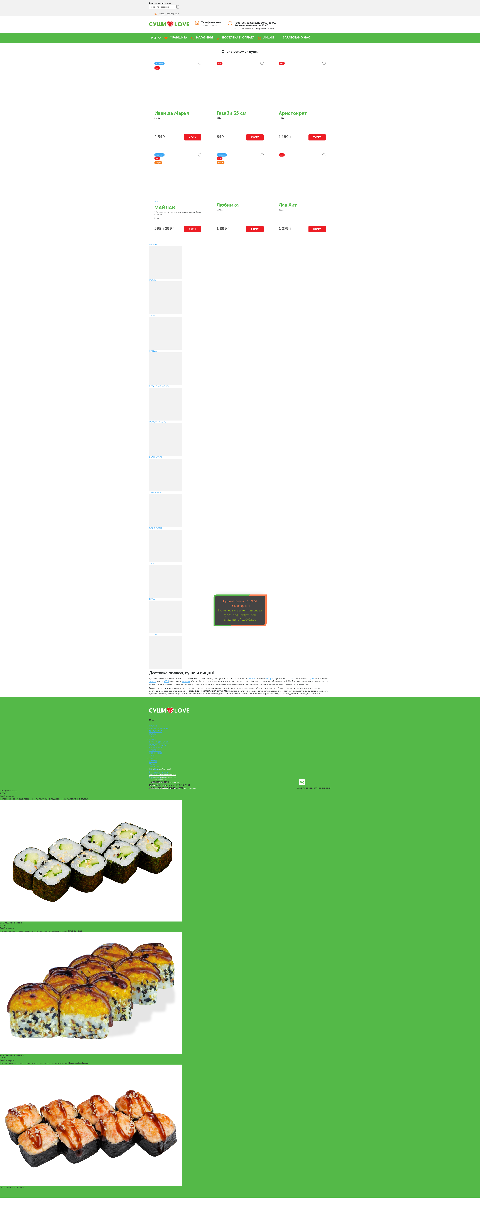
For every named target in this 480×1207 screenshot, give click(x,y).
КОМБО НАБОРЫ (157, 745)
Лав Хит (288, 205)
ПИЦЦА (153, 739)
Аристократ (293, 113)
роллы (290, 678)
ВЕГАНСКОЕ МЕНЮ (159, 742)
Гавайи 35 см (231, 113)
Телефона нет (211, 22)
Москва (167, 3)
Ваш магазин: (156, 3)
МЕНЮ (156, 38)
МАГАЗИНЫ (204, 37)
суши (311, 678)
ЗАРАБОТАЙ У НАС (296, 37)
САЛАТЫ (153, 758)
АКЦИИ (268, 37)
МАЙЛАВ (164, 207)
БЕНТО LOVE (155, 731)
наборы (269, 678)
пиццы (252, 678)
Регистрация (173, 14)
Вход (161, 14)
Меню (152, 764)
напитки (186, 681)
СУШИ (152, 737)
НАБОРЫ (153, 726)
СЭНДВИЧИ (155, 750)
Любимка (228, 205)
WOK (166, 681)
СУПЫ (152, 756)
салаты (152, 681)
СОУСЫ (153, 761)
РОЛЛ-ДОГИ (155, 753)
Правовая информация (158, 780)
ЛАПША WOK (155, 747)
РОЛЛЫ (153, 734)
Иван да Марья (171, 113)
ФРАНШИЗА (178, 37)
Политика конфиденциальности (162, 774)
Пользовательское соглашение (162, 777)
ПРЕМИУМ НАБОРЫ (159, 728)
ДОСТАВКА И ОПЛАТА (238, 37)
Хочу (193, 137)
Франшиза (154, 767)
